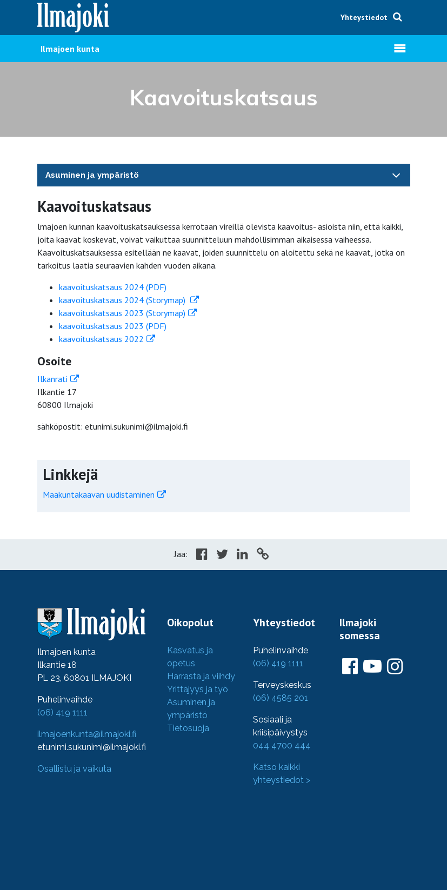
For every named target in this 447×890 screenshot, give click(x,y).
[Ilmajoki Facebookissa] (350, 667)
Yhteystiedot (364, 17)
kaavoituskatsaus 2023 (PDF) (112, 325)
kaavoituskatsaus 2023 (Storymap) (122, 312)
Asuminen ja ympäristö (92, 175)
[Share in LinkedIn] (242, 555)
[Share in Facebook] (202, 555)
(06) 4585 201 (280, 698)
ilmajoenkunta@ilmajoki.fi (86, 734)
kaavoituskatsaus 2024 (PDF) (112, 287)
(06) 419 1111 (62, 712)
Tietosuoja (188, 728)
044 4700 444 (282, 745)
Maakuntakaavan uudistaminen (99, 494)
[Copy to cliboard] (263, 555)
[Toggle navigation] (396, 175)
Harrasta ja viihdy (201, 676)
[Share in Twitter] (222, 555)
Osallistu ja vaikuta (74, 769)
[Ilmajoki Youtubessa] (372, 667)
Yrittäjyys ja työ (197, 689)
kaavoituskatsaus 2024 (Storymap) (123, 300)
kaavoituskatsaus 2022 (101, 338)
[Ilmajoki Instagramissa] (394, 667)
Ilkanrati (52, 378)
